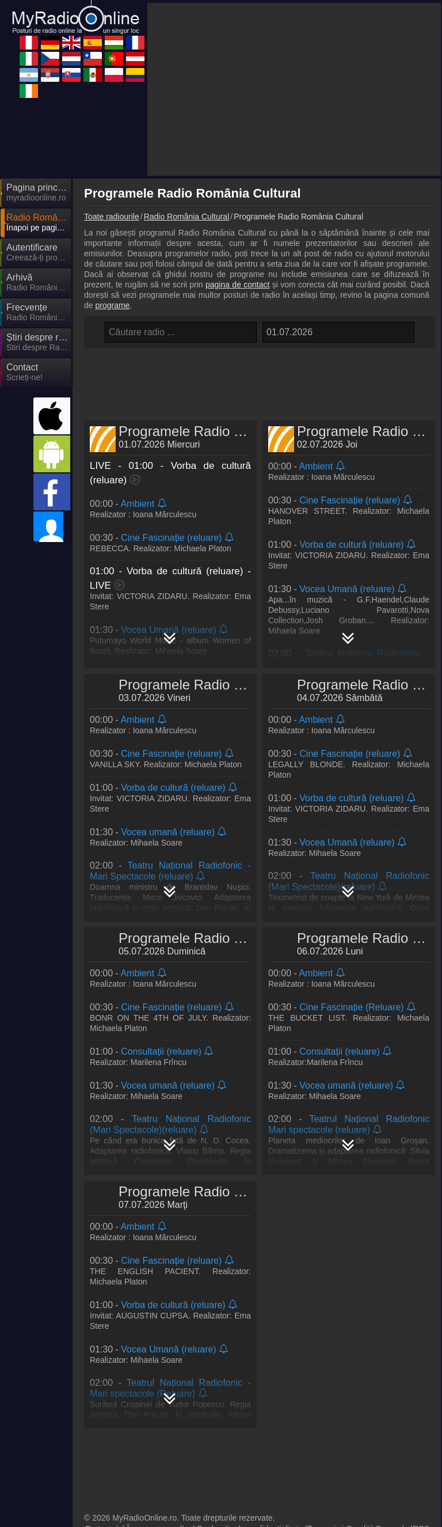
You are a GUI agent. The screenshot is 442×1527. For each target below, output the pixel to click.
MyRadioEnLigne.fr (337, 1417)
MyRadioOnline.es (130, 1417)
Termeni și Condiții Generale (358, 1379)
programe (112, 201)
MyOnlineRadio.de (233, 1401)
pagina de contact (237, 180)
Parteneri (102, 1379)
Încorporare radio (158, 1379)
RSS (421, 1379)
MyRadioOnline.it (127, 1434)
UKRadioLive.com (335, 1401)
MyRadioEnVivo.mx (132, 1484)
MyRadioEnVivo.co (337, 1484)
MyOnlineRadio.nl (334, 1434)
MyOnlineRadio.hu (233, 1417)
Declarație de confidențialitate (250, 1379)
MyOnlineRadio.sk (335, 1467)
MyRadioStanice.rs (233, 1467)
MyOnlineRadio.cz (232, 1434)
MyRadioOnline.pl (231, 1484)
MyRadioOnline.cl (128, 1451)
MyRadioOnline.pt (231, 1451)
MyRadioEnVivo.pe (131, 1401)
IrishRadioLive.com (131, 1501)
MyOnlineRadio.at (334, 1451)
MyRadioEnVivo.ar (130, 1467)
